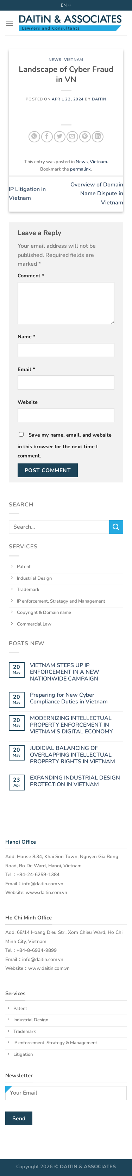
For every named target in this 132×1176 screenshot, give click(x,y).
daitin (99, 99)
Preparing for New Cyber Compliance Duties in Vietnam (69, 698)
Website (28, 402)
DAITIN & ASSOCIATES (88, 1166)
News (55, 59)
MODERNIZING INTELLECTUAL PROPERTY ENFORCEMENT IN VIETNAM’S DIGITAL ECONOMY (71, 725)
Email (26, 369)
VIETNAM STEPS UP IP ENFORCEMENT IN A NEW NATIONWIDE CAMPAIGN (64, 672)
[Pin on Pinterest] (85, 137)
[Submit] (116, 527)
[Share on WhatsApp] (34, 137)
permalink (80, 169)
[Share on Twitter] (59, 137)
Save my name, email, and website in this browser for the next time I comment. (65, 445)
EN (66, 5)
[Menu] (9, 23)
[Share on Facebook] (47, 137)
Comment (31, 275)
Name (27, 336)
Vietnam (73, 59)
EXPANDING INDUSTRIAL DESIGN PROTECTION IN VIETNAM (75, 781)
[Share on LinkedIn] (97, 137)
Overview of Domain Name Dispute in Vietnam (96, 194)
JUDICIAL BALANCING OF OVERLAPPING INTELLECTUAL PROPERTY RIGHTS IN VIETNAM (72, 755)
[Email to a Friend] (72, 137)
